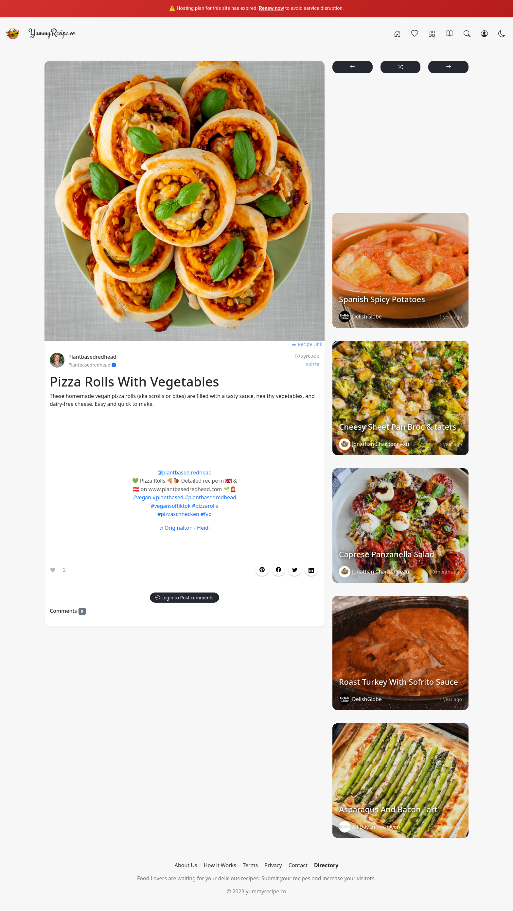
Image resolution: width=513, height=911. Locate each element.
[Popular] (415, 33)
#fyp (206, 514)
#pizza (312, 364)
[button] (278, 570)
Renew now (271, 8)
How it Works (220, 865)
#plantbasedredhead (210, 497)
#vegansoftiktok (171, 505)
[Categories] (432, 33)
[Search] (467, 33)
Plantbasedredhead (92, 356)
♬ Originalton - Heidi (184, 527)
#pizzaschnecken (178, 514)
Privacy (273, 865)
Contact (298, 865)
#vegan (142, 497)
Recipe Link (307, 344)
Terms (250, 865)
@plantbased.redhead (184, 472)
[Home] (397, 33)
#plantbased (167, 497)
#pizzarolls (205, 505)
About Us (186, 865)
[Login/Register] (484, 33)
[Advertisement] (184, 436)
